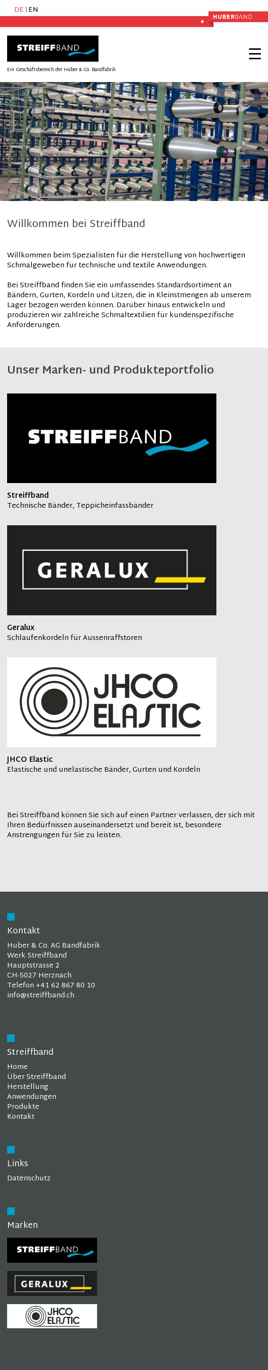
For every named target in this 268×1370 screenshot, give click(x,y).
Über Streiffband (36, 1077)
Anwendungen (31, 1097)
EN (33, 10)
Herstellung (27, 1087)
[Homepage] (52, 60)
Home (17, 1067)
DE (19, 10)
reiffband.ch (53, 995)
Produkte (23, 1107)
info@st (20, 995)
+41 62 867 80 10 (65, 985)
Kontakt (21, 1117)
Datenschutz (29, 1178)
